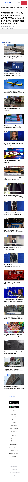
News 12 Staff (4, 26)
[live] (24, 3)
